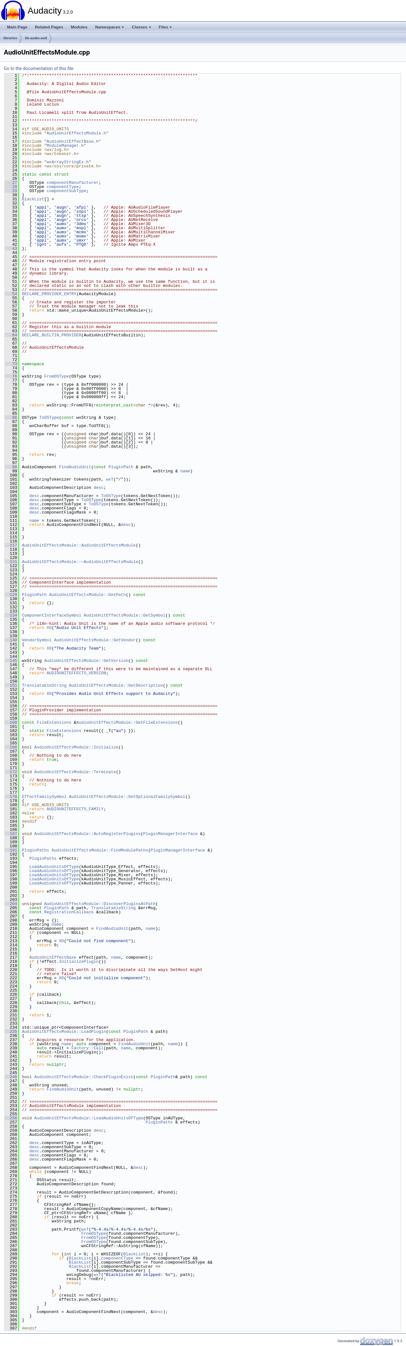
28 (11, 187)
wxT (109, 479)
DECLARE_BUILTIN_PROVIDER (51, 335)
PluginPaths (35, 850)
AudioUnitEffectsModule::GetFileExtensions (127, 722)
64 (11, 335)
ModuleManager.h (65, 145)
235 (11, 1031)
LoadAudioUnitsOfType (54, 867)
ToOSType (49, 417)
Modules (79, 27)
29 (11, 191)
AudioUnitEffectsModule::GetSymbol (124, 615)
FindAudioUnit (75, 467)
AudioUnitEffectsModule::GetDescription (116, 685)
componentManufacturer (73, 182)
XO (49, 628)
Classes (141, 27)
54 (11, 294)
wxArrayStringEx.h (68, 162)
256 (11, 1118)
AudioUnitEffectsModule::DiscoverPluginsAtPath (99, 904)
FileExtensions (54, 722)
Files (165, 27)
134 (11, 615)
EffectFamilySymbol (44, 796)
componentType (63, 187)
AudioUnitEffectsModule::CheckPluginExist (83, 1077)
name (185, 471)
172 (11, 772)
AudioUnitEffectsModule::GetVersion (86, 660)
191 (11, 850)
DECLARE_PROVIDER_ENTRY (49, 294)
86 (11, 417)
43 (11, 248)
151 (11, 685)
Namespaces (109, 27)
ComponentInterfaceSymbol (51, 615)
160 (11, 722)
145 (11, 660)
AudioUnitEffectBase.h (73, 141)
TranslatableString (44, 685)
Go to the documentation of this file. (39, 68)
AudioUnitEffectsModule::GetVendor (94, 640)
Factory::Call (87, 1048)
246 (11, 1077)
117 (11, 545)
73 (11, 364)
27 (11, 182)
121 (11, 562)
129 (11, 595)
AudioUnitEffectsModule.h (76, 133)
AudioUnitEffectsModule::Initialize (76, 747)
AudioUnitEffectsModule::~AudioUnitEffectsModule (80, 562)
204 (11, 904)
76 (11, 376)
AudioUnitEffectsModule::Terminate (75, 772)
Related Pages (49, 27)
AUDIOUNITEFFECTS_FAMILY (75, 809)
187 (11, 834)
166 (11, 747)
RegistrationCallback (69, 912)
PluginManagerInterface (170, 834)
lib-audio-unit (36, 38)
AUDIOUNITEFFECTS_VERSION (76, 673)
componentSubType (66, 191)
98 (11, 467)
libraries (10, 38)
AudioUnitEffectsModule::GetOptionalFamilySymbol (127, 796)
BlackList (33, 199)
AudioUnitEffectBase (52, 957)
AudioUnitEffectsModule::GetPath (87, 595)
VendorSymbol (37, 640)
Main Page (17, 27)
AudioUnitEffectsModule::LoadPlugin (64, 1031)
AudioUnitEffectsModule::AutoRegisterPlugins (87, 834)
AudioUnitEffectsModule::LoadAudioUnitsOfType (88, 1118)
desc (98, 487)
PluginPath (120, 467)
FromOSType (56, 376)
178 (11, 796)
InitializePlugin (79, 961)
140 (11, 640)
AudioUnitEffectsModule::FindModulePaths (100, 850)
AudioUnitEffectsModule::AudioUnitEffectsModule (79, 545)
